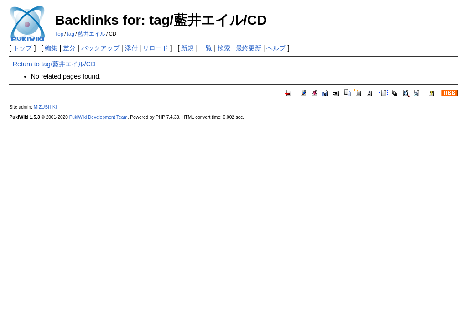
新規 (187, 48)
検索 (224, 48)
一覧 (205, 48)
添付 (131, 48)
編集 (51, 48)
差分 (69, 48)
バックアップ (100, 48)
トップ (22, 48)
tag (70, 34)
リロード (155, 48)
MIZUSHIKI (45, 107)
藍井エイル (91, 34)
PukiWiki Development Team (98, 117)
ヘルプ (275, 48)
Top (59, 34)
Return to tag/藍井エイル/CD (54, 64)
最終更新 (248, 48)
